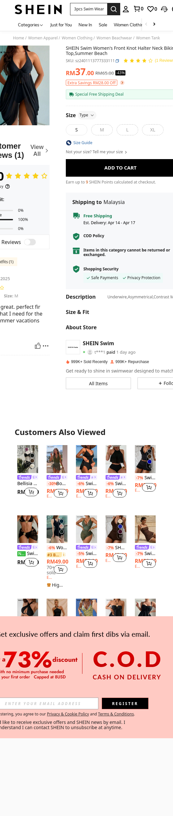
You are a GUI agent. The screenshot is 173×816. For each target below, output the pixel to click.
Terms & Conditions (116, 714)
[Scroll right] (154, 24)
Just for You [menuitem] (61, 24)
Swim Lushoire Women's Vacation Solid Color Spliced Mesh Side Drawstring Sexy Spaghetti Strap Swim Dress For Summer (86, 553)
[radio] (76, 129)
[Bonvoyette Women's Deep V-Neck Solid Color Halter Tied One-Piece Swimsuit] (57, 459)
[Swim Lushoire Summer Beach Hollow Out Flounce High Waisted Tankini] (116, 459)
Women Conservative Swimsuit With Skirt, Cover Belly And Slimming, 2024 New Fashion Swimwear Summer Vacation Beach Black (57, 548)
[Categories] (31, 24)
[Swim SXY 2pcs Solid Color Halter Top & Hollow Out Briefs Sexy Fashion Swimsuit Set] (27, 612)
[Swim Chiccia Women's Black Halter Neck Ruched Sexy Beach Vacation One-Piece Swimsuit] (57, 612)
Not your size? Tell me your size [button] (97, 152)
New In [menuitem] (85, 24)
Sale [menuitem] (103, 24)
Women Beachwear (114, 38)
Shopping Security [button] (101, 269)
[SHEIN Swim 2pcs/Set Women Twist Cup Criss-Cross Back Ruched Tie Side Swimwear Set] (116, 529)
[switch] (30, 242)
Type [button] (86, 115)
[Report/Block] (46, 346)
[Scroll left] (146, 24)
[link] (138, 9)
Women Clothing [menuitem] (130, 24)
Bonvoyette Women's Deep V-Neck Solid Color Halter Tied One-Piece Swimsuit (57, 483)
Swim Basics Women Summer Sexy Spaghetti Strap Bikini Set (145, 478)
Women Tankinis (151, 38)
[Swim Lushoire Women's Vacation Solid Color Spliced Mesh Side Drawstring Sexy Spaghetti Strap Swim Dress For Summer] (86, 529)
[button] (89, 9)
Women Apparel (43, 38)
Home (18, 38)
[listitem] (28, 474)
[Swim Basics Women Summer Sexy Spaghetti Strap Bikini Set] (145, 459)
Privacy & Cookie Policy (68, 714)
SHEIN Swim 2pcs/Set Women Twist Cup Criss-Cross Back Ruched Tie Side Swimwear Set (116, 548)
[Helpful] (38, 346)
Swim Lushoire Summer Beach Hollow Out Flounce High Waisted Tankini (116, 483)
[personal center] (126, 9)
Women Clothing (77, 38)
